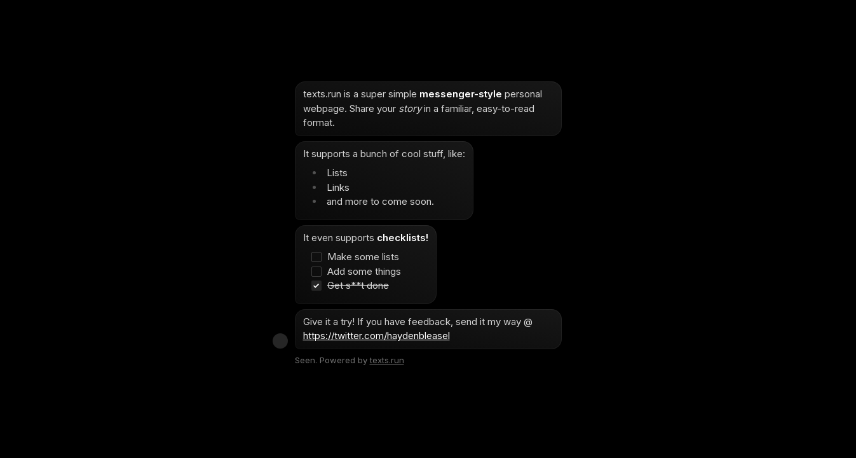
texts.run (387, 360)
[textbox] (428, 215)
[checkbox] (359, 257)
